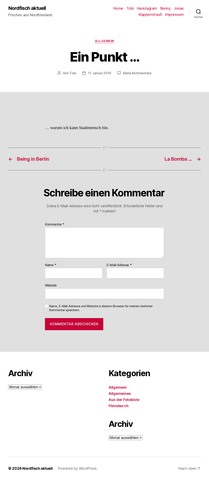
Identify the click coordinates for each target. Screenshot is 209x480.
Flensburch (118, 406)
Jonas (179, 8)
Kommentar (54, 224)
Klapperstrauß (150, 14)
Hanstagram (147, 8)
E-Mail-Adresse (119, 265)
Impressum (174, 14)
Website (51, 285)
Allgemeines (120, 393)
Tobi (130, 8)
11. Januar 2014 (99, 73)
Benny (165, 8)
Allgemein (104, 41)
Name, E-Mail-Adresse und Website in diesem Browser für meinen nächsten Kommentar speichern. (101, 308)
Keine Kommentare (137, 73)
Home (118, 8)
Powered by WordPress (77, 468)
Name (50, 265)
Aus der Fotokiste (124, 400)
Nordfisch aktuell (27, 8)
